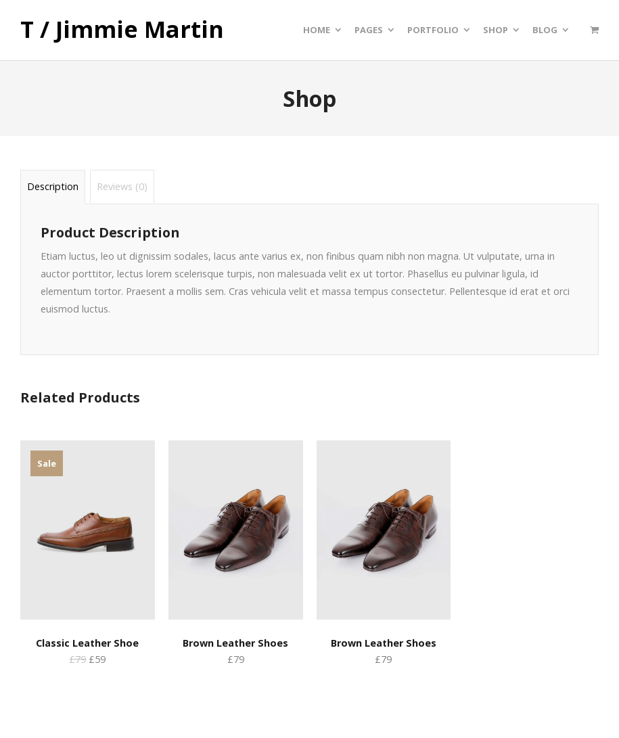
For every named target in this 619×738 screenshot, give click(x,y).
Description (52, 186)
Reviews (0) (122, 186)
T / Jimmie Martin (122, 30)
